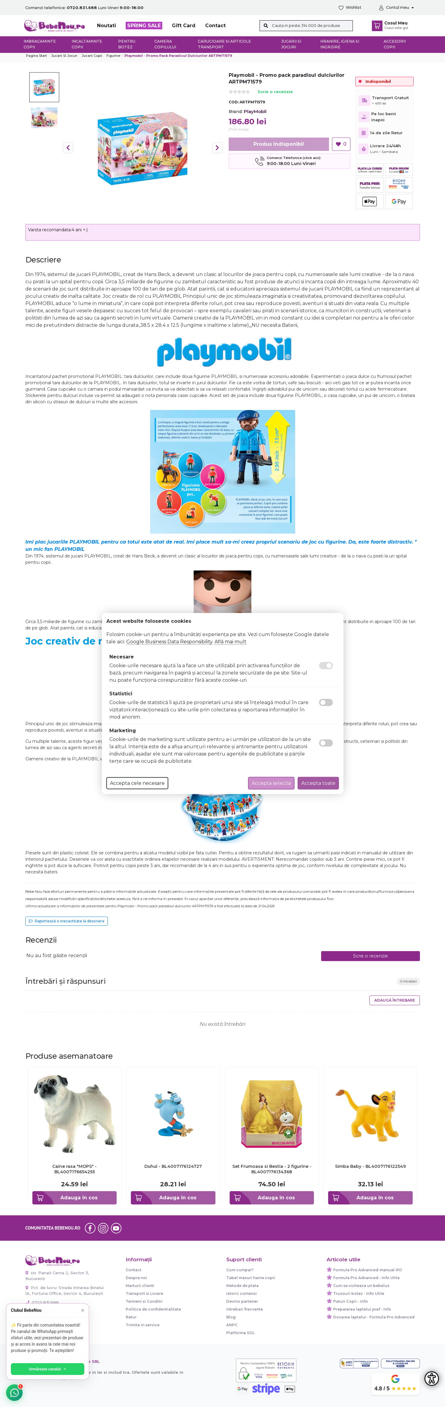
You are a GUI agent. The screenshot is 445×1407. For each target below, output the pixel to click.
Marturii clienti (140, 1285)
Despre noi (136, 1277)
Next (217, 148)
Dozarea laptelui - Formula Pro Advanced (373, 1317)
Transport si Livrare (144, 1293)
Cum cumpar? (239, 1270)
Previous (68, 148)
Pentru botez (126, 44)
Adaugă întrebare (394, 1000)
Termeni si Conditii (144, 1301)
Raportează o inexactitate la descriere (67, 921)
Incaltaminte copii (87, 44)
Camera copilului (165, 44)
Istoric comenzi (241, 1293)
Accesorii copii (395, 44)
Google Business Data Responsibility (169, 642)
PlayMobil (255, 111)
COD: (234, 102)
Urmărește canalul (48, 1369)
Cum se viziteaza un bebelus (361, 1285)
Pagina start (36, 56)
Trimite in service (143, 1325)
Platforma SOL (240, 1333)
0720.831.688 (42, 1302)
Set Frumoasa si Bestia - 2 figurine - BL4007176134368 (271, 1169)
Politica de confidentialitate (153, 1309)
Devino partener (242, 1301)
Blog (231, 1317)
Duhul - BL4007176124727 (173, 1166)
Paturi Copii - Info (350, 1301)
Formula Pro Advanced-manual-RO (367, 1270)
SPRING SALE (144, 25)
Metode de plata (242, 1285)
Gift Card (183, 25)
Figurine (113, 56)
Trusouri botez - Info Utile (358, 1293)
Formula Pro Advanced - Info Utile (366, 1277)
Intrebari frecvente (244, 1309)
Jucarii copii (92, 56)
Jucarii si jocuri (291, 44)
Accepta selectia (271, 783)
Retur (131, 1317)
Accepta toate (318, 783)
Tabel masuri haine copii (250, 1277)
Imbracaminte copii (40, 44)
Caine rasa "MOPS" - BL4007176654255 (74, 1169)
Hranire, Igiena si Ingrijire (339, 44)
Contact (215, 25)
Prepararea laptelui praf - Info (362, 1309)
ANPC (231, 1325)
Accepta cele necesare (137, 783)
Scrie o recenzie (275, 92)
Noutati (106, 25)
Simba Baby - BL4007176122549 (370, 1166)
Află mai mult (230, 642)
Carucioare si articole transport (224, 44)
